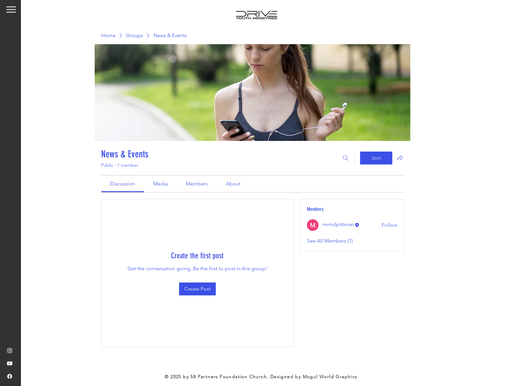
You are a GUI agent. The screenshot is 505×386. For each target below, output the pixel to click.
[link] (122, 184)
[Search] (345, 158)
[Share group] (400, 158)
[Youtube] (9, 363)
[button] (11, 9)
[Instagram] (9, 350)
